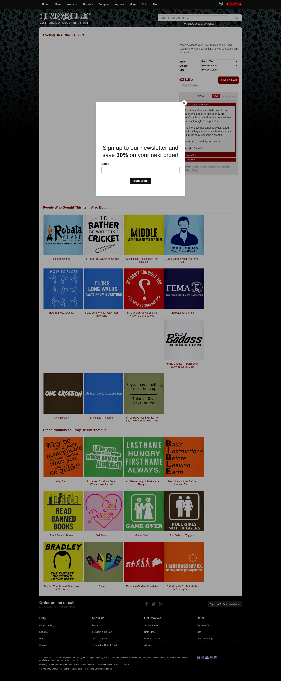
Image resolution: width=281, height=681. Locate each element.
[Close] (184, 103)
